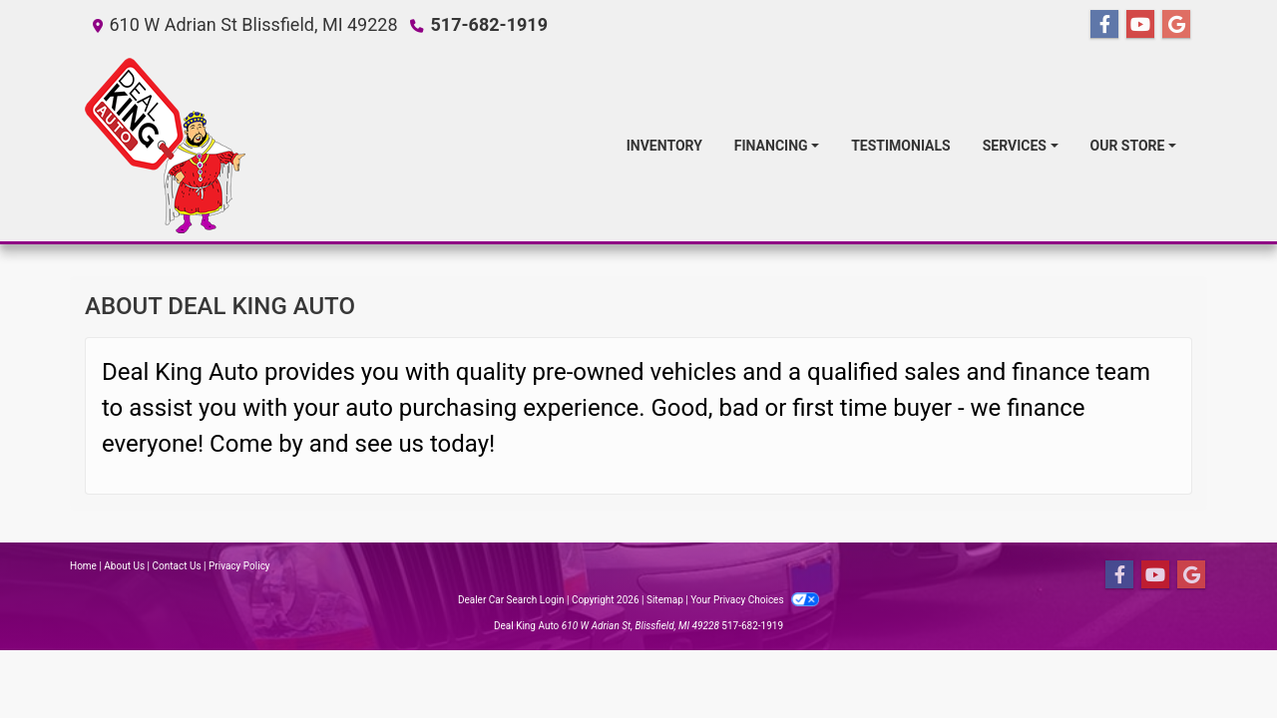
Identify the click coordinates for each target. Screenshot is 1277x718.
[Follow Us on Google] (1176, 25)
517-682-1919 (489, 24)
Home (83, 565)
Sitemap (664, 599)
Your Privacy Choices (754, 599)
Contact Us (177, 565)
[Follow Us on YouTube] (1140, 25)
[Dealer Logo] (165, 145)
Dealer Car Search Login (511, 599)
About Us (124, 565)
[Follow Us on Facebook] (1104, 25)
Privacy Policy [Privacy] (239, 565)
